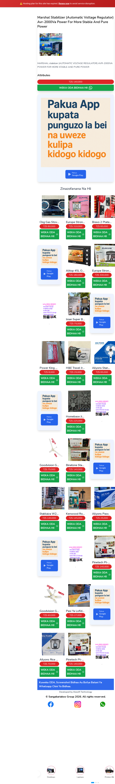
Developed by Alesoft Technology (75, 692)
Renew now (64, 3)
